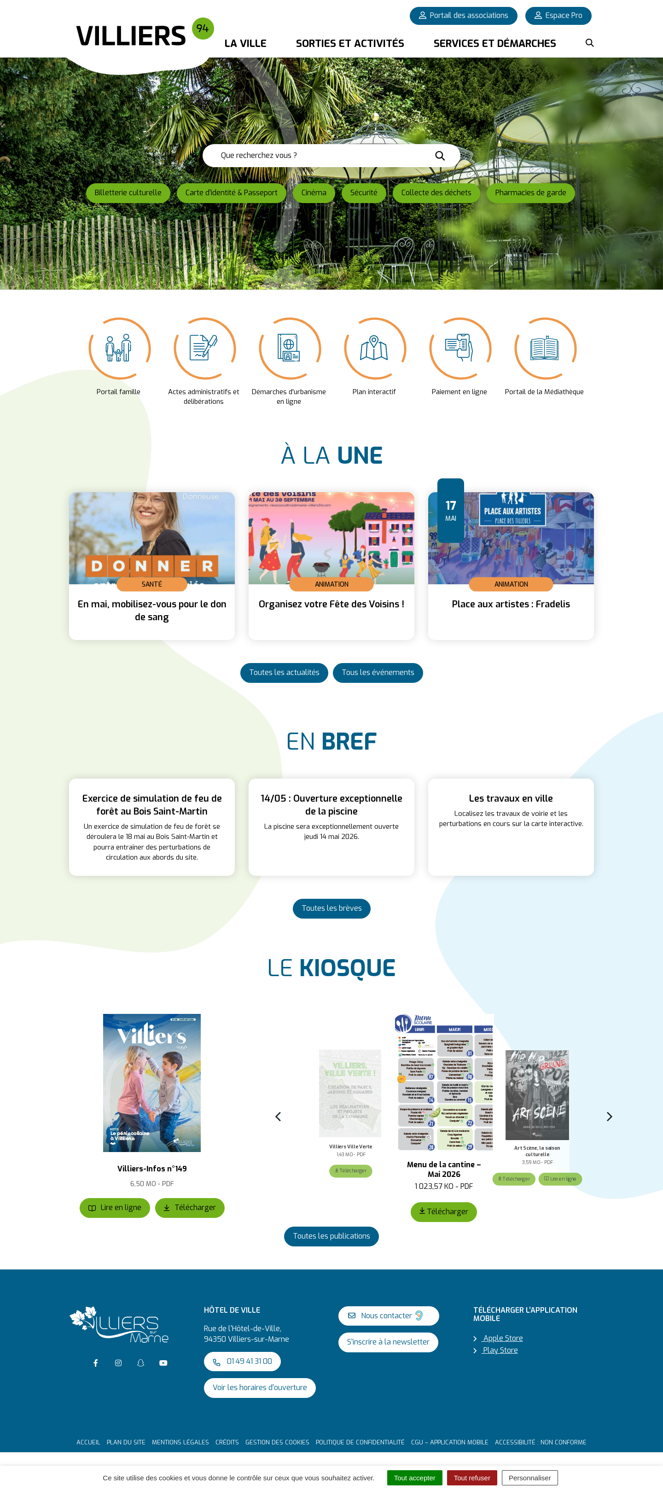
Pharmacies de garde (530, 193)
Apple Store (498, 1338)
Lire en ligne (114, 1208)
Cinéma (314, 193)
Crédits (227, 1442)
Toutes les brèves (332, 908)
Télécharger (190, 1208)
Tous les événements (378, 672)
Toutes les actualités (284, 672)
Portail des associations (463, 15)
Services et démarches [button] (495, 43)
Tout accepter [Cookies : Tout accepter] (415, 1478)
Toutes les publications (331, 1236)
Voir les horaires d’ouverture (260, 1388)
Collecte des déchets (436, 193)
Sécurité (364, 193)
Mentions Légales (180, 1442)
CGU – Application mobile (450, 1442)
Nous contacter (386, 1315)
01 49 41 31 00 (242, 1361)
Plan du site (126, 1442)
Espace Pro (558, 15)
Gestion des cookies (277, 1442)
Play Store (495, 1350)
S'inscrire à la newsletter (388, 1342)
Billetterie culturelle (128, 193)
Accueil (88, 1442)
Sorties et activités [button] (350, 43)
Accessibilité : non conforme (541, 1442)
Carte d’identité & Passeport (232, 193)
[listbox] (331, 360)
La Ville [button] (246, 43)
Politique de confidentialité (360, 1442)
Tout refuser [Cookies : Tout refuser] (472, 1478)
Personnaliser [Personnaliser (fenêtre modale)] (530, 1478)
